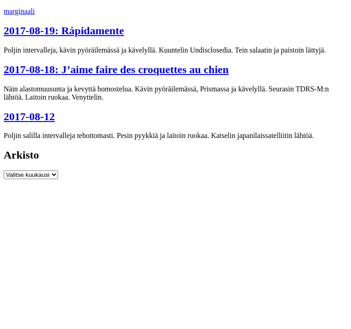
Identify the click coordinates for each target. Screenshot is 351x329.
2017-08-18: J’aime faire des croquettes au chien (116, 69)
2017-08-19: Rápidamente (64, 31)
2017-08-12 (29, 116)
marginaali (19, 11)
